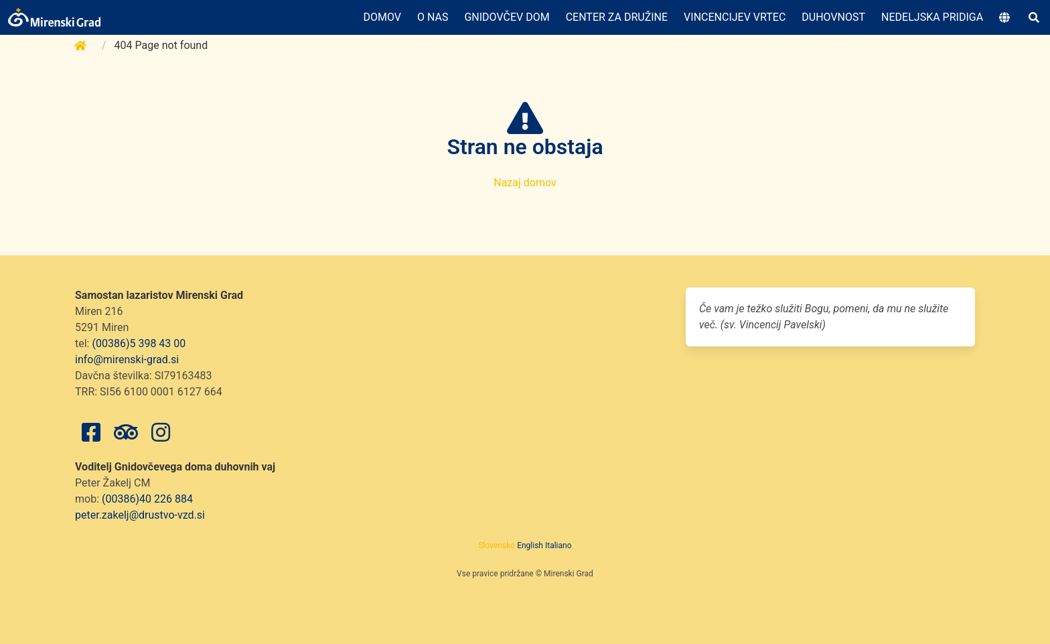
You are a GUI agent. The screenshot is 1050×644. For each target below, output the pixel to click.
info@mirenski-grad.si (127, 359)
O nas (432, 17)
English (530, 545)
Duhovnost (833, 17)
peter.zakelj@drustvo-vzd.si (140, 515)
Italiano (558, 545)
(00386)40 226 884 (147, 499)
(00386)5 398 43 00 (138, 343)
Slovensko (496, 545)
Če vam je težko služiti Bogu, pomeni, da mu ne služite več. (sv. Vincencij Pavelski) (823, 316)
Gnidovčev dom (506, 17)
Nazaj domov (525, 182)
